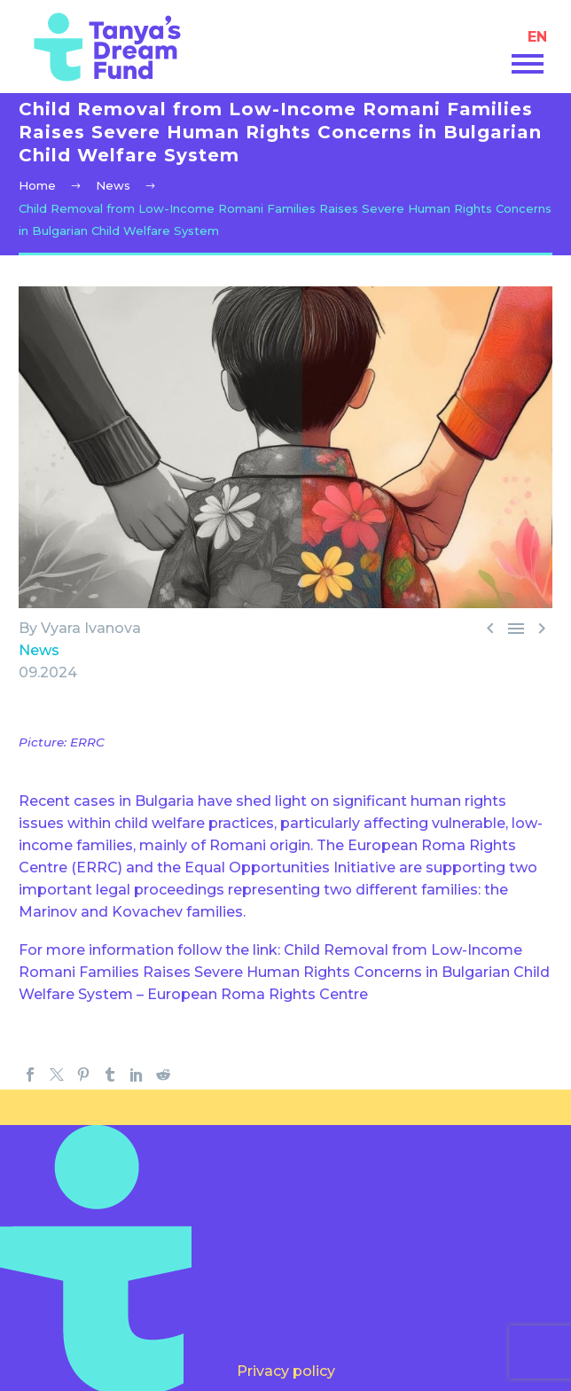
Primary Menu (528, 64)
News (39, 650)
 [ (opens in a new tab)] (490, 628)
